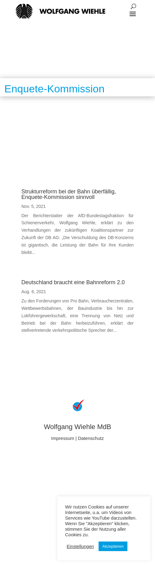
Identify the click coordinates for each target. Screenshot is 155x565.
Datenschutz (91, 438)
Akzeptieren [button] (113, 546)
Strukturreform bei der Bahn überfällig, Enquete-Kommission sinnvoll (68, 194)
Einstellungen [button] (80, 546)
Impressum (62, 438)
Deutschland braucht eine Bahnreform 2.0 (73, 282)
